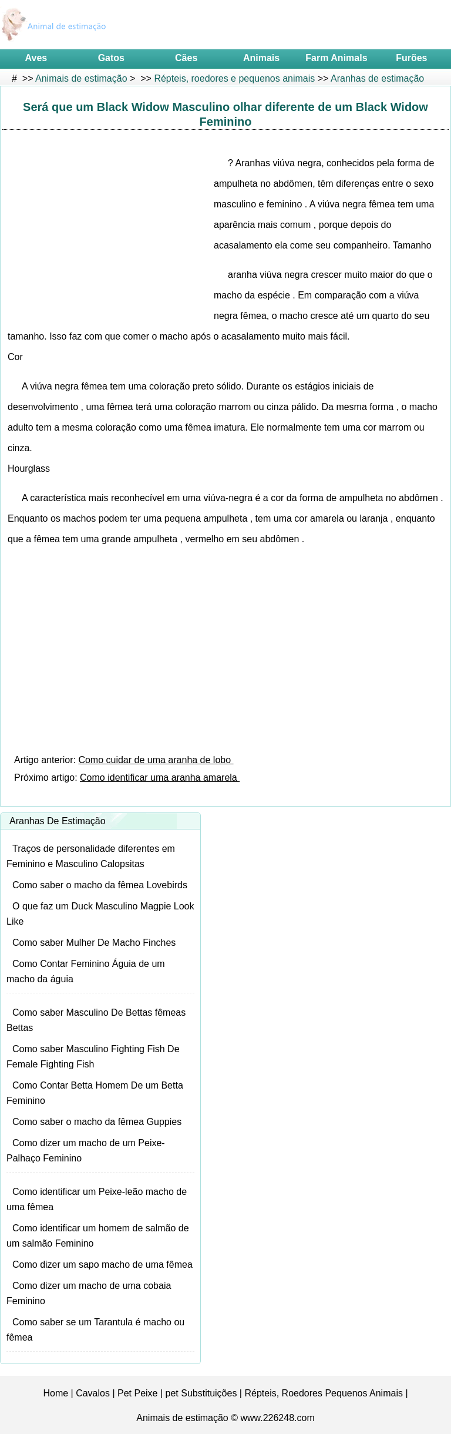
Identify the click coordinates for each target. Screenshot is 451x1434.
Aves (36, 58)
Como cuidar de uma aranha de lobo (155, 760)
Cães (186, 58)
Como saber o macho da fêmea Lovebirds (99, 885)
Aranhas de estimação (377, 78)
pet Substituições (201, 1393)
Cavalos (93, 1393)
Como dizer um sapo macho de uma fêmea (102, 1265)
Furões (411, 58)
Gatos (111, 58)
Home (55, 1393)
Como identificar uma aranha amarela (160, 778)
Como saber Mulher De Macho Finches (94, 943)
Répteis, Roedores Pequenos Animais (323, 1393)
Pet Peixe (137, 1393)
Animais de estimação (81, 78)
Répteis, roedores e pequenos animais (234, 78)
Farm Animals (336, 58)
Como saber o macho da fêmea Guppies (96, 1122)
